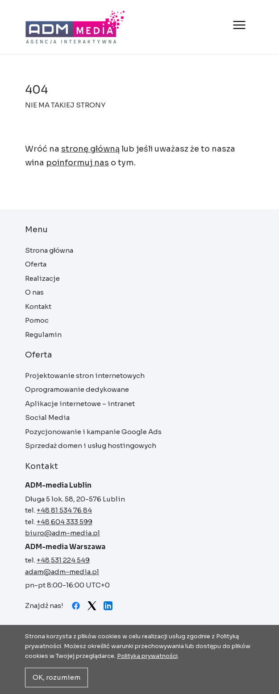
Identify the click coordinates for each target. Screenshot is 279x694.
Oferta (35, 264)
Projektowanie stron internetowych (85, 375)
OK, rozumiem (56, 677)
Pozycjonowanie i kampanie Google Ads (93, 431)
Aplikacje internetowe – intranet (80, 403)
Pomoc (37, 320)
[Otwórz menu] (238, 25)
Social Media (47, 417)
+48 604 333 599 (64, 521)
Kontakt (38, 306)
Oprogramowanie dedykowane (77, 389)
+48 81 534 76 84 (64, 510)
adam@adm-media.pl (62, 571)
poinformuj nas (77, 163)
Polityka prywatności (147, 656)
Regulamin (43, 334)
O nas (34, 292)
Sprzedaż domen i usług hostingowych (90, 445)
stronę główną (90, 149)
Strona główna (75, 27)
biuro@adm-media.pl (62, 533)
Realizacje (42, 278)
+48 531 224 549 (63, 560)
